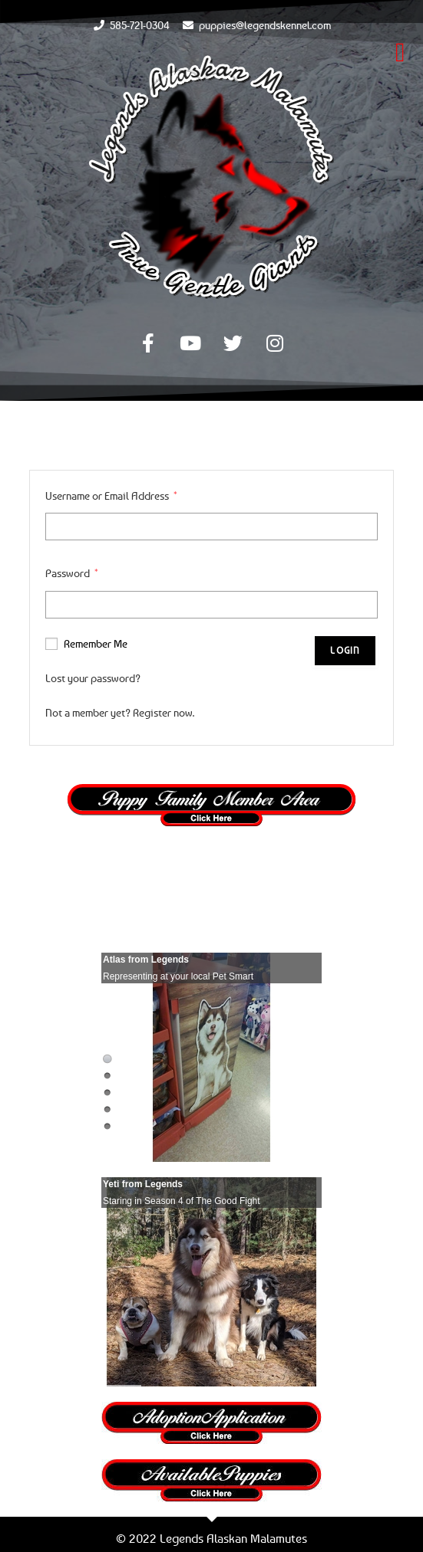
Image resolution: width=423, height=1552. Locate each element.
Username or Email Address (111, 495)
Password (71, 572)
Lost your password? (92, 677)
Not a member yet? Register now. (119, 712)
